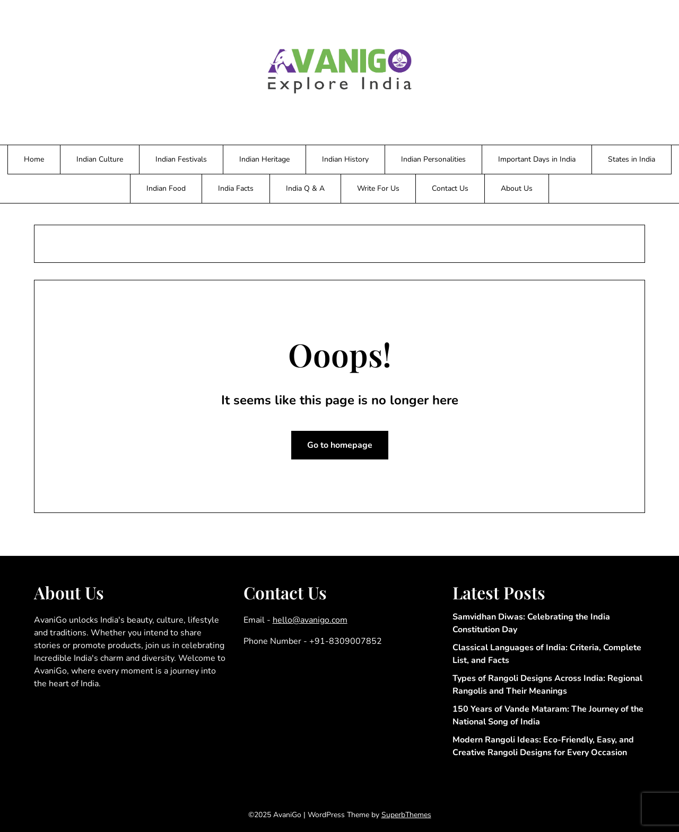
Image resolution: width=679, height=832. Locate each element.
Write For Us (378, 188)
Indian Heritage (264, 159)
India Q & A (305, 188)
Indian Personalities (433, 159)
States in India (631, 159)
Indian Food (166, 188)
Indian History (345, 159)
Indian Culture (99, 159)
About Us (517, 188)
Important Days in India (537, 159)
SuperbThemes (406, 815)
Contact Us (450, 188)
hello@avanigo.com (310, 620)
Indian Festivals (181, 159)
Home (34, 159)
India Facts (236, 188)
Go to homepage (339, 445)
